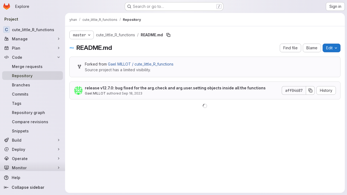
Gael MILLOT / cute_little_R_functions (141, 64)
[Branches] (32, 84)
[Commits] (32, 94)
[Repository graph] (32, 112)
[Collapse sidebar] (32, 187)
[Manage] (32, 38)
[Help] (32, 177)
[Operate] (32, 158)
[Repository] (32, 75)
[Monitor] (32, 167)
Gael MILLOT (95, 93)
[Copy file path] (168, 35)
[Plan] (32, 48)
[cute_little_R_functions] (32, 29)
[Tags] (32, 103)
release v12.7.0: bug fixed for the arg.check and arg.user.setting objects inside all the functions (175, 88)
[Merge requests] (32, 66)
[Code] (32, 57)
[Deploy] (32, 149)
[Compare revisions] (32, 121)
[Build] (32, 140)
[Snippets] (32, 130)
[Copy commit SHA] (310, 90)
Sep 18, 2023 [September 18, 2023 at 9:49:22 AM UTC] (132, 93)
